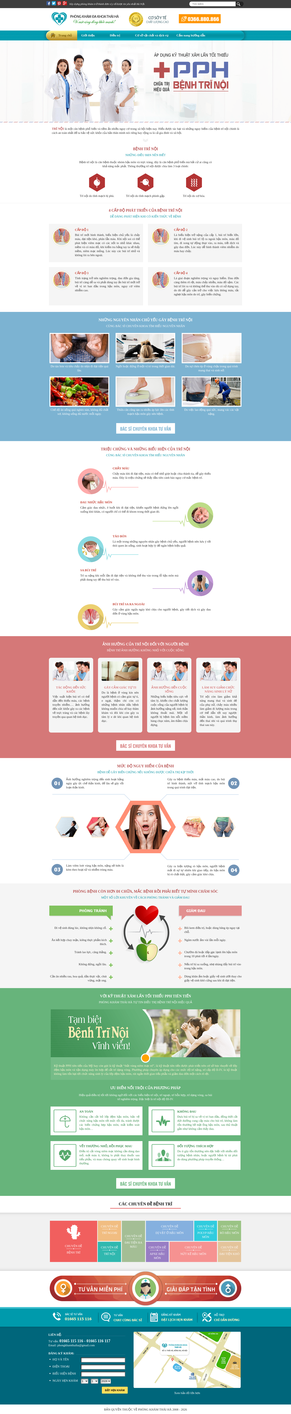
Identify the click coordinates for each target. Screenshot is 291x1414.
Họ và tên (61, 1359)
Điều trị (115, 35)
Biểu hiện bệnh (64, 1373)
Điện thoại (61, 1366)
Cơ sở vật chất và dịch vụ (152, 35)
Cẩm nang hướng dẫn (190, 35)
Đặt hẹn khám (114, 1390)
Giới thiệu (88, 35)
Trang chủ (65, 35)
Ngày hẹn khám (65, 1380)
